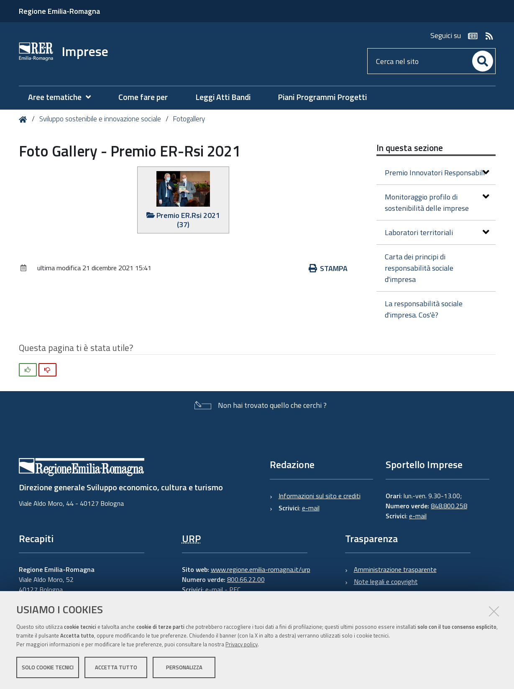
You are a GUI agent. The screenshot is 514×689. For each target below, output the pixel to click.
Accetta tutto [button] (116, 667)
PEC (234, 589)
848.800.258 (449, 506)
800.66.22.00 (246, 579)
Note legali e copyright (386, 581)
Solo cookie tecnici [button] (48, 667)
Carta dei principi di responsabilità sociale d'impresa (419, 268)
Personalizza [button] (184, 667)
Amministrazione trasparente (395, 569)
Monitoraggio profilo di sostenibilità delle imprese (437, 202)
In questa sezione (409, 147)
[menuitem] (63, 97)
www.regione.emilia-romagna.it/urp (260, 569)
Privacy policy (241, 644)
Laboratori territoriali (437, 232)
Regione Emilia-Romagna (59, 11)
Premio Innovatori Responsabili (437, 172)
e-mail (311, 508)
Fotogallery (189, 118)
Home (24, 119)
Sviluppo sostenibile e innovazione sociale (100, 118)
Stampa (328, 268)
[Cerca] (482, 61)
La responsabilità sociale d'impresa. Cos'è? (424, 309)
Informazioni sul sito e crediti (320, 496)
